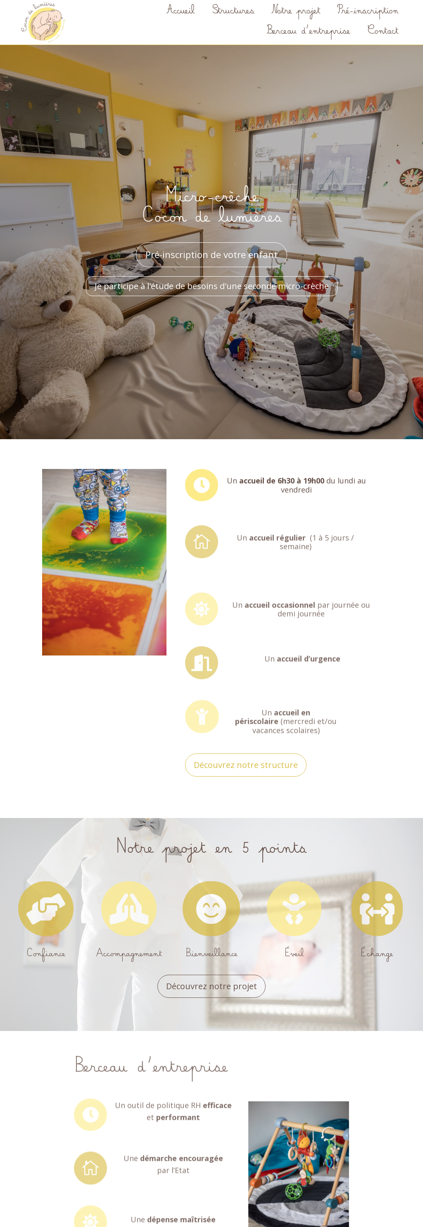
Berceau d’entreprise (308, 32)
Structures (233, 11)
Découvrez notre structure (246, 764)
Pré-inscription (367, 11)
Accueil (180, 11)
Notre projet (295, 11)
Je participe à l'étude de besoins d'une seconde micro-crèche (212, 286)
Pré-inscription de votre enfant (211, 254)
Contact (382, 32)
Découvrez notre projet (211, 986)
